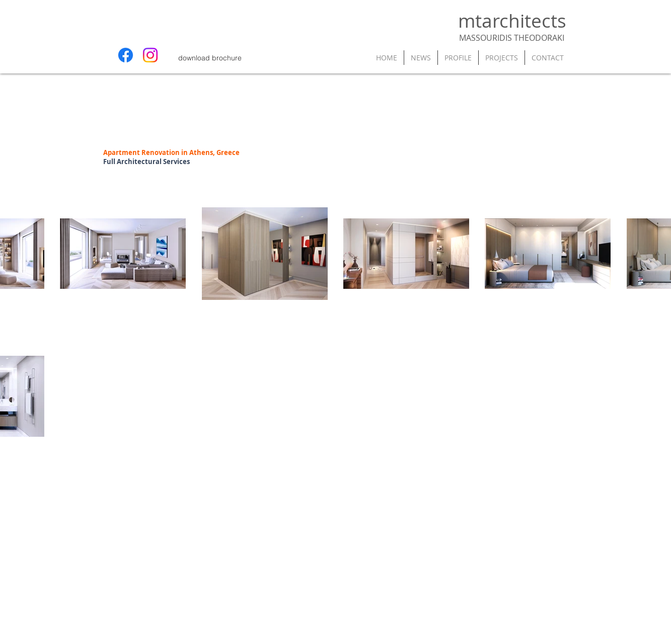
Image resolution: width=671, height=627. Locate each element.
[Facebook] (125, 55)
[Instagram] (150, 55)
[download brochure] (210, 57)
